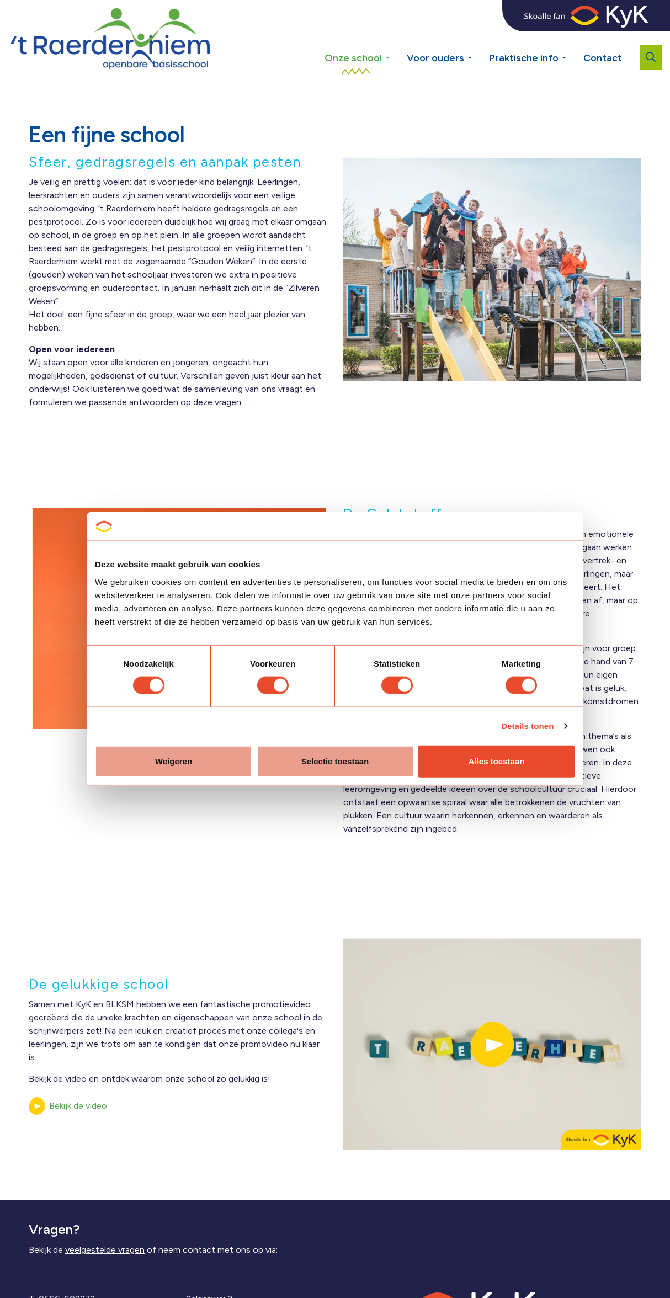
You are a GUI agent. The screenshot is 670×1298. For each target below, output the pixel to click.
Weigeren (173, 760)
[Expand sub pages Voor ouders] (477, 38)
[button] (492, 1044)
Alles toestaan (497, 760)
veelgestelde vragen (105, 1249)
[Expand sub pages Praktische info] (572, 38)
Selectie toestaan (335, 760)
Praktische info (524, 58)
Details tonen (527, 726)
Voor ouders (435, 58)
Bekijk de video (68, 1106)
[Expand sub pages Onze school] (395, 38)
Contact (602, 58)
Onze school (353, 58)
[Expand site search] (651, 57)
